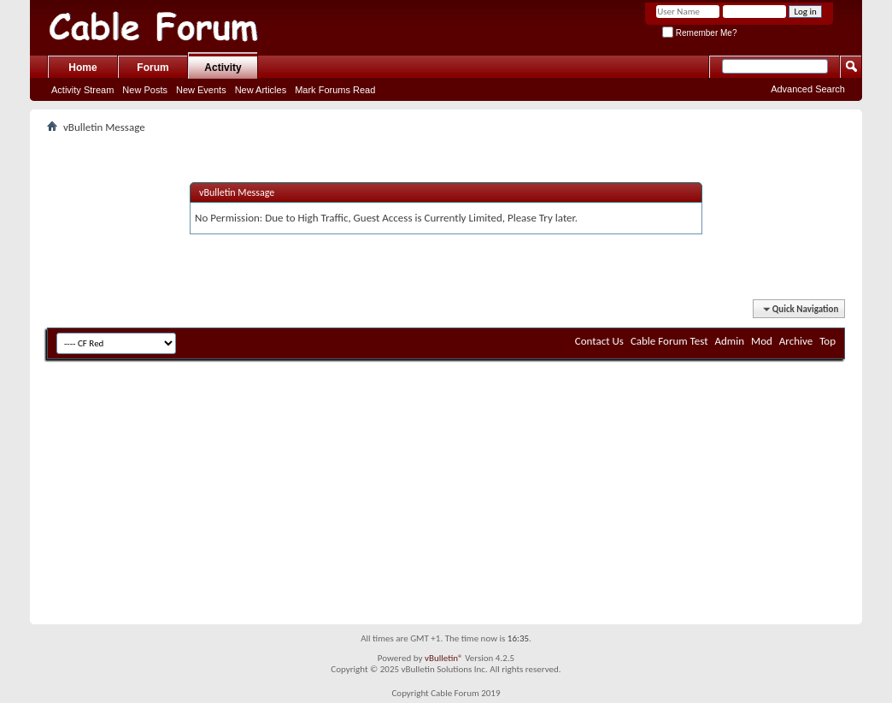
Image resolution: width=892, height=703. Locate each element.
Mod (761, 340)
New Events (201, 90)
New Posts (144, 90)
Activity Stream (82, 90)
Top (827, 340)
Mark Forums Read (335, 90)
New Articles (261, 90)
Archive (796, 340)
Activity (222, 68)
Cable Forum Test (669, 340)
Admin (730, 340)
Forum (152, 68)
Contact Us (599, 340)
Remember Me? (699, 33)
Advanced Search (808, 89)
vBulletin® (444, 658)
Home (82, 68)
